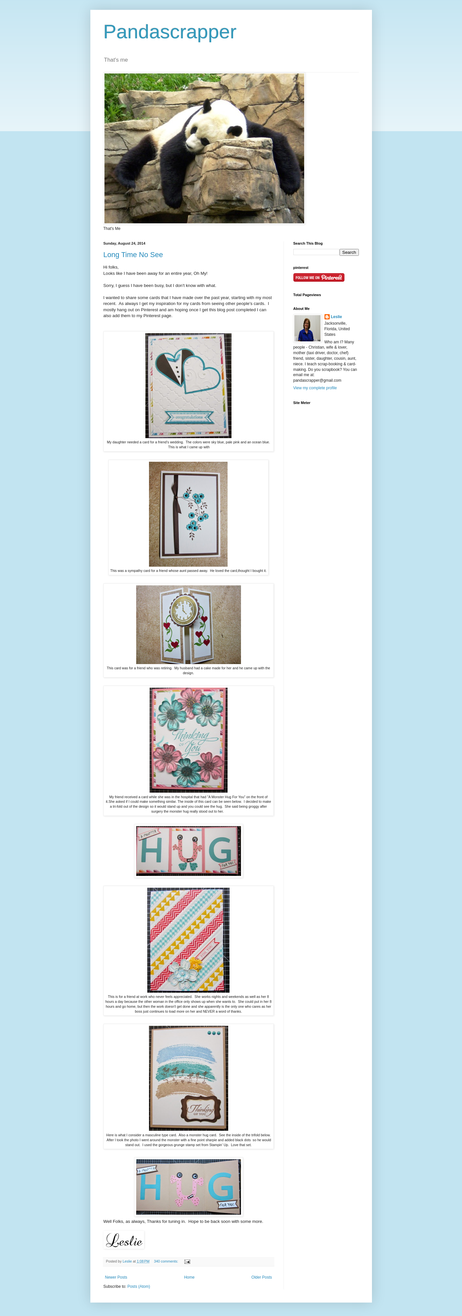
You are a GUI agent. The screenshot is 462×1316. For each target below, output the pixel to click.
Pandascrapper (170, 32)
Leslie (336, 316)
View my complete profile (315, 388)
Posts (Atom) (138, 1286)
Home (189, 1277)
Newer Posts (116, 1277)
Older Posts (261, 1277)
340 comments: (166, 1261)
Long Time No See (133, 255)
